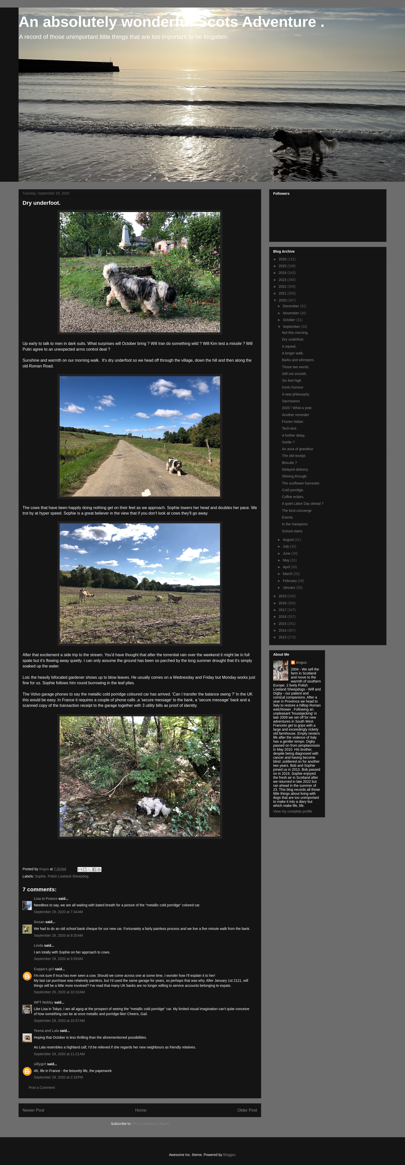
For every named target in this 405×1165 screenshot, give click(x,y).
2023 (283, 280)
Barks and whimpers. (298, 360)
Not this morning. (295, 333)
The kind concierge (297, 511)
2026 (283, 259)
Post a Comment (42, 1088)
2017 (283, 610)
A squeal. (289, 346)
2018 (283, 603)
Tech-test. (289, 428)
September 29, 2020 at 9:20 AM (58, 935)
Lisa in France (45, 899)
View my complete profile (292, 811)
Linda (38, 945)
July (286, 546)
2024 (283, 273)
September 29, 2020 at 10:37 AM (59, 1021)
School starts (292, 531)
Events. (288, 517)
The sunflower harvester (301, 483)
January (289, 588)
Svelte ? (288, 442)
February (290, 581)
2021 (283, 293)
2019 (283, 596)
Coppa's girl (44, 969)
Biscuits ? (289, 463)
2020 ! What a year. (297, 408)
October (289, 320)
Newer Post (33, 1110)
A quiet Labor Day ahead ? (303, 504)
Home (140, 1110)
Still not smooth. (294, 374)
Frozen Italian (292, 422)
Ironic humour (292, 387)
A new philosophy (295, 394)
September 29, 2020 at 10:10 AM (59, 992)
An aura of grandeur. (298, 449)
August (288, 540)
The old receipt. (294, 456)
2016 (283, 617)
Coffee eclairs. (293, 497)
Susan (39, 922)
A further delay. (293, 435)
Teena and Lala (46, 1031)
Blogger (229, 1155)
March (288, 574)
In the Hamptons (295, 524)
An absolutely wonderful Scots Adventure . (172, 21)
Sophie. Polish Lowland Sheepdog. (62, 876)
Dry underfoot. (293, 339)
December (291, 306)
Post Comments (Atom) (150, 1124)
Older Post (247, 1110)
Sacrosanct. (291, 401)
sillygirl (40, 1064)
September (292, 327)
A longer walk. (293, 353)
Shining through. (295, 476)
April (287, 567)
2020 (283, 300)
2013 (283, 637)
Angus (301, 662)
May (286, 560)
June (287, 553)
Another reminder (295, 415)
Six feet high (291, 380)
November (291, 313)
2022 (283, 286)
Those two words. (296, 367)
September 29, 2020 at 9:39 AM (58, 959)
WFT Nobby (43, 1002)
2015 (283, 624)
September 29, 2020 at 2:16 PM (58, 1077)
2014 (283, 630)
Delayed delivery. (295, 469)
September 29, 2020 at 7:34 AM (58, 912)
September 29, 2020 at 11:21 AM (59, 1054)
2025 (283, 266)
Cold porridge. (293, 490)
